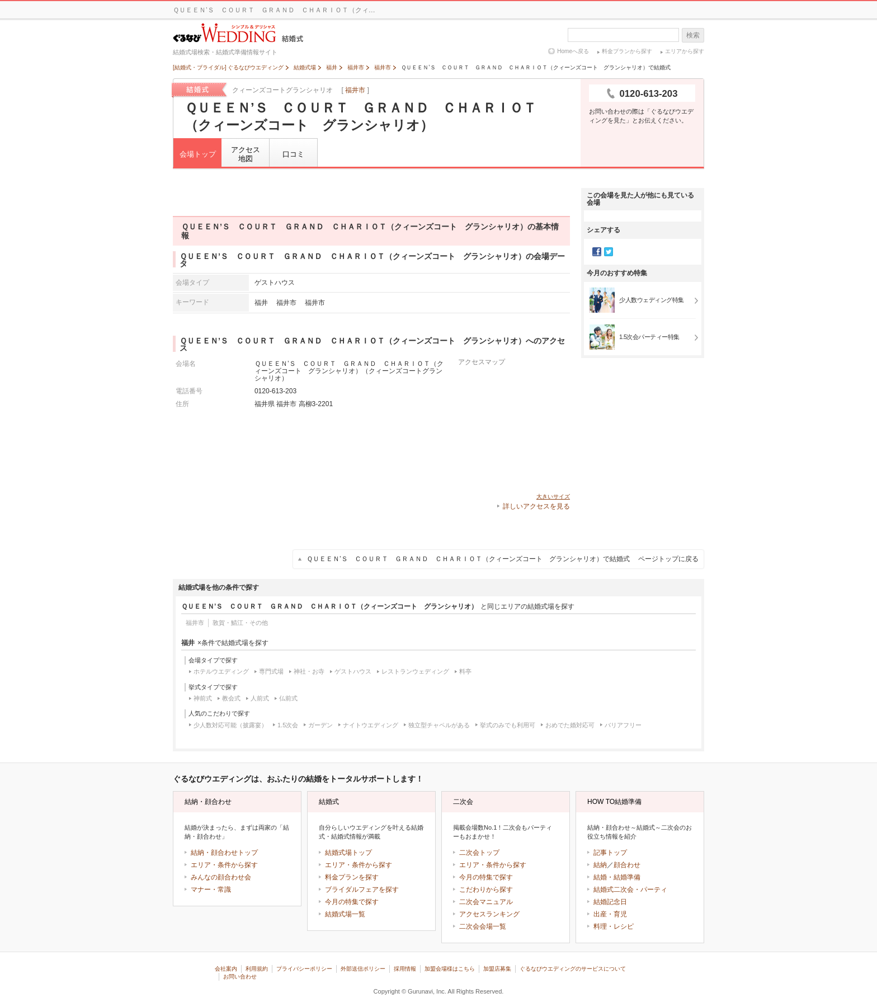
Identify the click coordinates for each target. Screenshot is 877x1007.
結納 (600, 865)
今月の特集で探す (352, 902)
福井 (261, 302)
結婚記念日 (610, 902)
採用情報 (405, 969)
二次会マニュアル (486, 902)
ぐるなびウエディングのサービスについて (573, 969)
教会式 (231, 698)
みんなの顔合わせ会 (221, 877)
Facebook (596, 251)
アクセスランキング (489, 914)
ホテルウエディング (221, 671)
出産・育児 (610, 914)
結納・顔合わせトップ (224, 853)
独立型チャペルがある (439, 725)
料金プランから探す (627, 51)
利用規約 (257, 969)
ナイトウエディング (370, 725)
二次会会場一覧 (482, 926)
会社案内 (226, 969)
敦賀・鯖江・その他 (240, 622)
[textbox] (623, 35)
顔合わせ (627, 865)
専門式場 (271, 671)
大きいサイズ (553, 496)
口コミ (293, 154)
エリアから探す (684, 51)
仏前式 (288, 698)
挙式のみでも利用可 (507, 725)
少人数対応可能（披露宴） (230, 725)
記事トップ (610, 853)
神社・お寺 (309, 671)
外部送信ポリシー (363, 969)
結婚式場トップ (348, 853)
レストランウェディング (415, 671)
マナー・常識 (211, 889)
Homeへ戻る (573, 51)
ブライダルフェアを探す (362, 889)
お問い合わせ (240, 976)
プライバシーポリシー (304, 969)
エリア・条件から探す (224, 865)
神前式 (203, 698)
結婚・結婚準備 (616, 877)
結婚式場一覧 (345, 914)
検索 (693, 35)
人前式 (260, 698)
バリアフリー (623, 725)
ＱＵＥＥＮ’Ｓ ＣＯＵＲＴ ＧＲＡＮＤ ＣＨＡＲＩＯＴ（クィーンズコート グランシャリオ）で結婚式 (503, 559)
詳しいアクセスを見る (536, 506)
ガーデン (320, 725)
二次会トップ (479, 853)
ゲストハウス (352, 671)
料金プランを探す (352, 877)
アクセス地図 (245, 154)
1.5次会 (287, 725)
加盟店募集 (497, 969)
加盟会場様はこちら (450, 969)
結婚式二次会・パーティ (630, 889)
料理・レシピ (613, 926)
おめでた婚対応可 (570, 725)
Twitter (608, 251)
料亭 (465, 671)
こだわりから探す (486, 889)
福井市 (355, 90)
